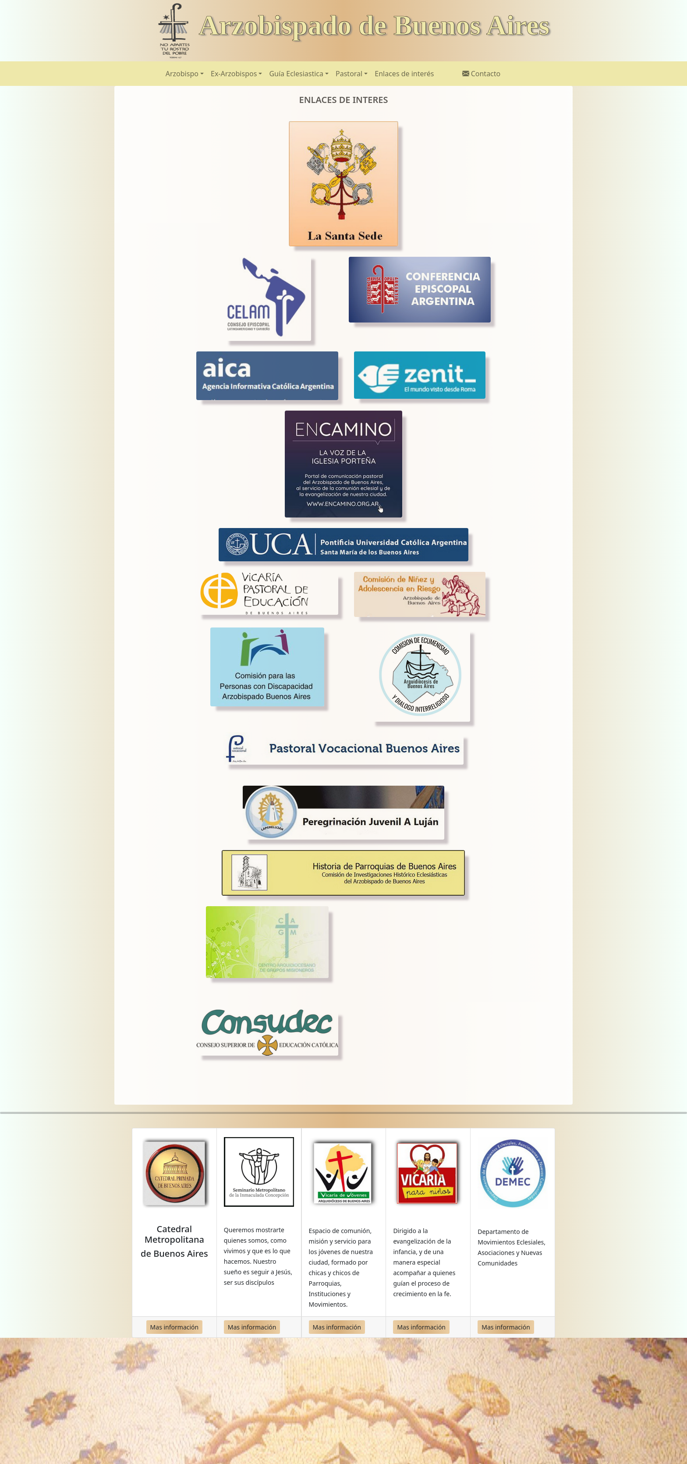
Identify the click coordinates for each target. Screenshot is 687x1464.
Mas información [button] (174, 1327)
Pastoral (349, 73)
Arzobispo (182, 73)
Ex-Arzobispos (234, 73)
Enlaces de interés (404, 73)
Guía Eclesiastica (296, 73)
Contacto (481, 73)
